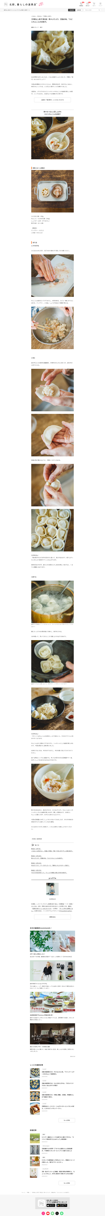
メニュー (100, 5)
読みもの (87, 5)
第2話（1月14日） (36, 856)
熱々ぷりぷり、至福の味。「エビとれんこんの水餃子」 (47, 858)
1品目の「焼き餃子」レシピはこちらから (52, 100)
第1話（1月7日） (36, 849)
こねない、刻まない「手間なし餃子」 (41, 16)
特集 (28, 1192)
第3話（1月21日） (36, 863)
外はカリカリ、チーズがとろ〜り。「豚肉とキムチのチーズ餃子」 (50, 865)
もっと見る (67, 1120)
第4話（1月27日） (36, 870)
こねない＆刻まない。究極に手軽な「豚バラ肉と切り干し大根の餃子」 (52, 851)
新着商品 (81, 5)
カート (94, 5)
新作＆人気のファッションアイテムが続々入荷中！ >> (17, 10)
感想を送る (52, 917)
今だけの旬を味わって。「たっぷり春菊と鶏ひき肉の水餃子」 (49, 873)
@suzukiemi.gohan (66, 911)
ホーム (23, 1192)
